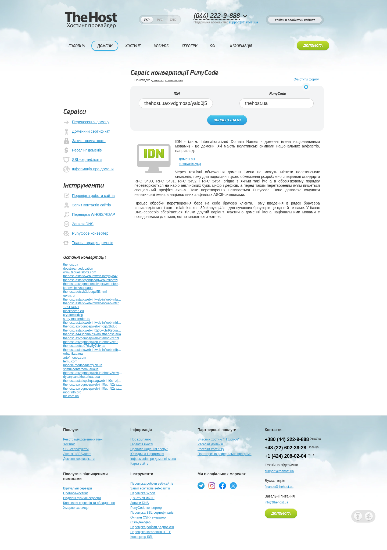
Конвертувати (227, 120)
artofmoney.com (74, 357)
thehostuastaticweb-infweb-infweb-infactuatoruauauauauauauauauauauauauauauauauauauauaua (92, 299)
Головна (77, 46)
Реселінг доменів (82, 150)
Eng (173, 19)
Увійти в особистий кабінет (295, 20)
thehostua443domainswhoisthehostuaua (92, 334)
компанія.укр (174, 80)
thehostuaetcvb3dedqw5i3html (85, 292)
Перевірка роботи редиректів (152, 527)
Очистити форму (306, 79)
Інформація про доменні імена (153, 459)
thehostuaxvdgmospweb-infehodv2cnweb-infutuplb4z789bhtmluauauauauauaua (92, 373)
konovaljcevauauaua (77, 288)
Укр (147, 19)
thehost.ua (70, 264)
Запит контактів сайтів (87, 205)
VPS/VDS (161, 46)
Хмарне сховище (75, 508)
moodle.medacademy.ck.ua (82, 365)
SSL (213, 46)
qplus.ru (69, 295)
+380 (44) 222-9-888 (287, 439)
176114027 (71, 307)
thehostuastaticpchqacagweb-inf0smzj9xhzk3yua (92, 280)
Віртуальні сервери (77, 488)
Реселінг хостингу (211, 449)
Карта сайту (139, 464)
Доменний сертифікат (86, 131)
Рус (160, 19)
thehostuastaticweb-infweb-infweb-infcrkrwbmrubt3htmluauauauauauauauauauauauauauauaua (92, 303)
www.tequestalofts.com (79, 272)
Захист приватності (84, 141)
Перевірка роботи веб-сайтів (151, 483)
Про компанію (140, 439)
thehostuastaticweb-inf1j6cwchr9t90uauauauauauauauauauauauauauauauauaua (92, 330)
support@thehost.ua (243, 22)
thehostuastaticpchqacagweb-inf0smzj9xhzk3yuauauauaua (92, 381)
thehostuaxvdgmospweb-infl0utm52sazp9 (92, 384)
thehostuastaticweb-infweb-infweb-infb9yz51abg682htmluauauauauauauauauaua (92, 350)
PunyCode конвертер (85, 233)
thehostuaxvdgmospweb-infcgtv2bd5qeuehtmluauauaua (92, 326)
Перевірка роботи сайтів (89, 196)
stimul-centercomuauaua (80, 369)
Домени (104, 46)
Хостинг (133, 46)
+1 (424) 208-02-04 (285, 456)
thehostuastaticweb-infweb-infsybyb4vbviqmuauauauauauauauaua (92, 276)
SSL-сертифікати (82, 160)
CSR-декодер (140, 522)
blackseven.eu (73, 311)
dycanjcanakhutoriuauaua (81, 377)
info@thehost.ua (276, 502)
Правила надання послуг (149, 449)
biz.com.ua (71, 396)
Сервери (189, 46)
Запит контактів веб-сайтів (150, 488)
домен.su (157, 80)
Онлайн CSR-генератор (148, 517)
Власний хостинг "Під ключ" (218, 439)
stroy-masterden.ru (76, 319)
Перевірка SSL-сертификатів (152, 512)
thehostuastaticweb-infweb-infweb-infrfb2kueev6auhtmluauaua (92, 323)
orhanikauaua (73, 353)
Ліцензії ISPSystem (77, 454)
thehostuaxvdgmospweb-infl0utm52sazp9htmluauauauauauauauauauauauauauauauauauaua (92, 388)
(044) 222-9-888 (217, 16)
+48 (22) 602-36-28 (285, 447)
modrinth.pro (72, 392)
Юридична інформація (147, 454)
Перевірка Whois (142, 493)
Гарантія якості (141, 444)
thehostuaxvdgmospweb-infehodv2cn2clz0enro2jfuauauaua (92, 342)
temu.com (70, 361)
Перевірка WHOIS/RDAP (89, 214)
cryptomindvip (73, 315)
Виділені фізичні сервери (82, 498)
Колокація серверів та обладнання (89, 503)
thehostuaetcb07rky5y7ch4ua (84, 346)
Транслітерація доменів (88, 243)
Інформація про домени (88, 169)
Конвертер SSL (141, 537)
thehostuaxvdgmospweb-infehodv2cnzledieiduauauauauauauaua (92, 338)
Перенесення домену (86, 122)
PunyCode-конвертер (146, 508)
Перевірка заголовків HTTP (150, 532)
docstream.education (78, 268)
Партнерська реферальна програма (225, 454)
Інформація (241, 46)
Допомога (313, 45)
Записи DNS (78, 224)
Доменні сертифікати (79, 459)
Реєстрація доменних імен (83, 439)
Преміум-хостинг (75, 493)
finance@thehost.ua (279, 487)
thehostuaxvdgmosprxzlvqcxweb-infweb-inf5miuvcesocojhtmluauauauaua (92, 284)
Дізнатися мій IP (142, 498)
